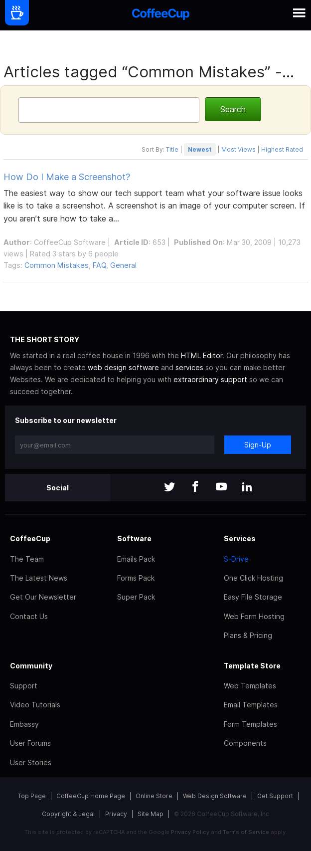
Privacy (116, 814)
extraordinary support (210, 379)
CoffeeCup (30, 538)
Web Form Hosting (254, 616)
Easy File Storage (253, 597)
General (123, 265)
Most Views (238, 149)
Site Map (150, 814)
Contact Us (29, 616)
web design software (123, 367)
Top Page (32, 796)
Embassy (24, 724)
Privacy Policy (190, 832)
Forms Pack (136, 578)
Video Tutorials (35, 704)
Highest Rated (282, 149)
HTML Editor (201, 355)
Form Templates (250, 724)
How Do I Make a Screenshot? (66, 177)
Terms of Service (246, 832)
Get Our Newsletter (43, 597)
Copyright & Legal (68, 814)
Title (172, 149)
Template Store (252, 665)
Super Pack (136, 597)
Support (23, 685)
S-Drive (236, 559)
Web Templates (250, 685)
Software (134, 538)
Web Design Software (215, 796)
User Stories (30, 762)
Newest (200, 149)
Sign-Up (257, 444)
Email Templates (251, 704)
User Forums (30, 743)
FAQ (99, 265)
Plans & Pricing (248, 635)
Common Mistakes (56, 265)
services (189, 367)
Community (31, 665)
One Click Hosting (253, 578)
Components (245, 743)
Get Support (275, 796)
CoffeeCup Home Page (90, 796)
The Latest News (38, 578)
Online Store (154, 796)
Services (240, 538)
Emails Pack (136, 559)
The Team (27, 559)
